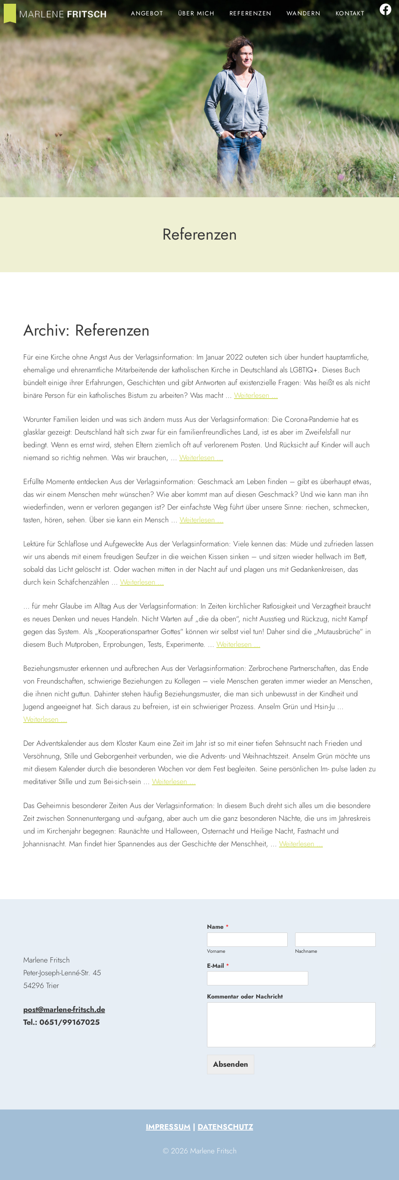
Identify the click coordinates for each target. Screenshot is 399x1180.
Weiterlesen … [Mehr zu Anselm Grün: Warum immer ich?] (45, 719)
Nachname (306, 951)
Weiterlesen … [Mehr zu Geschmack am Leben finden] (202, 519)
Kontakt (350, 13)
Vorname (216, 951)
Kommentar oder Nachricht (245, 997)
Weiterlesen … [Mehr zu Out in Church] (256, 395)
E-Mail (218, 966)
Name (218, 927)
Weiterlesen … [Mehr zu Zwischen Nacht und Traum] (142, 582)
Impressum (168, 1127)
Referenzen (251, 13)
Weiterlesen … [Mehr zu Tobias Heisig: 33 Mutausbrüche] (238, 644)
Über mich (196, 13)
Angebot (147, 13)
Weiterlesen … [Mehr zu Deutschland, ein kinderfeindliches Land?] (201, 457)
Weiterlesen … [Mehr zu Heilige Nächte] (301, 843)
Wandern (303, 13)
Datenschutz (225, 1127)
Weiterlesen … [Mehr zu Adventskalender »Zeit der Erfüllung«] (174, 781)
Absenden (230, 1064)
